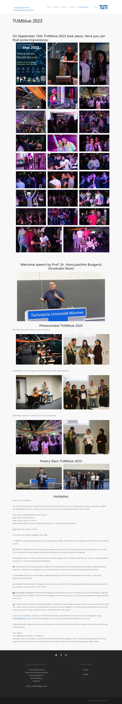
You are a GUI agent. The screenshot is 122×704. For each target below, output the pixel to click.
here (35, 529)
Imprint (85, 674)
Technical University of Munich (24, 10)
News (49, 7)
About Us (64, 7)
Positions (72, 7)
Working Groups (84, 7)
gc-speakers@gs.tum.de (38, 686)
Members (56, 7)
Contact (85, 670)
